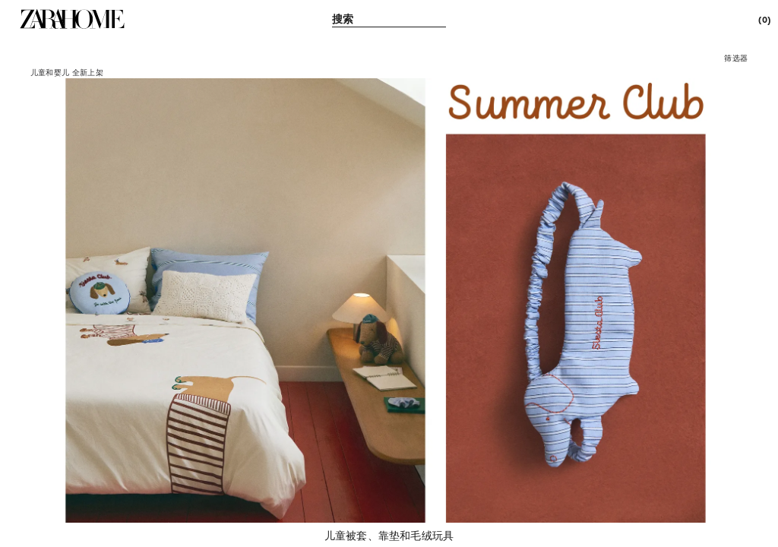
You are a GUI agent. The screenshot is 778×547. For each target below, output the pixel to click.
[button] (736, 57)
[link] (72, 19)
